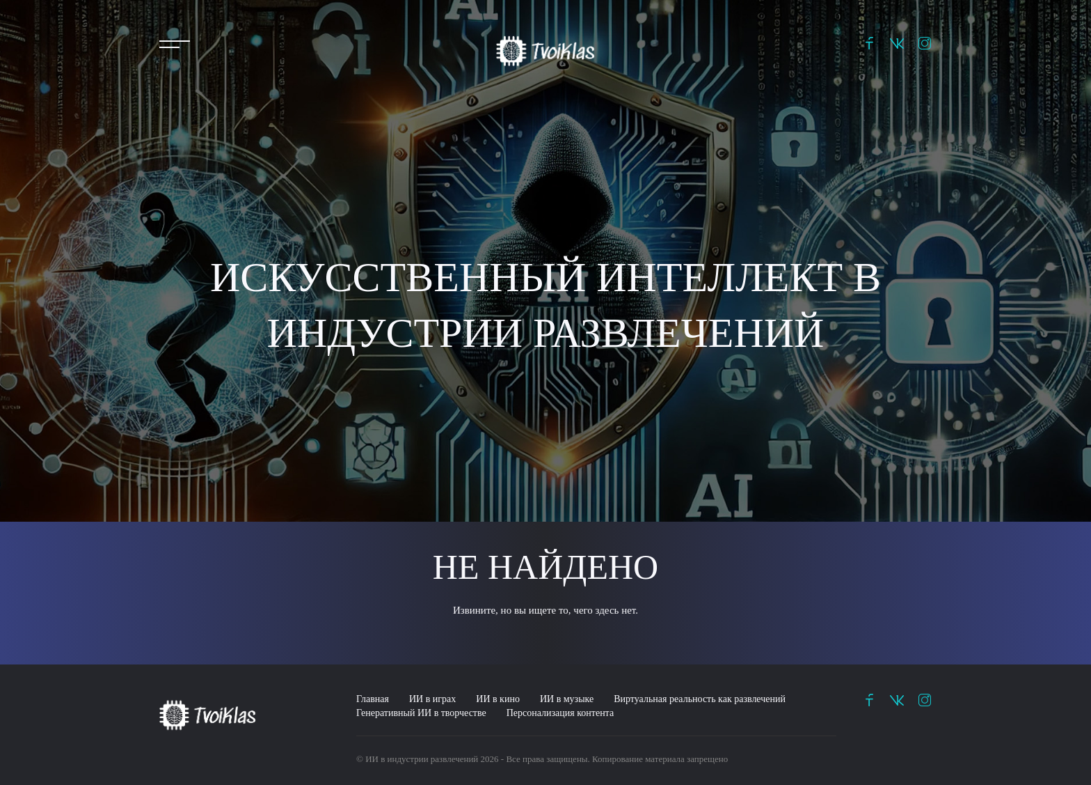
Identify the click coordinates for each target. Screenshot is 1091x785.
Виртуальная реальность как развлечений (700, 699)
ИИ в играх (432, 699)
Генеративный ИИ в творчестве (421, 713)
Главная (372, 699)
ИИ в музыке (567, 699)
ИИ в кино (498, 699)
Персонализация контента (560, 713)
